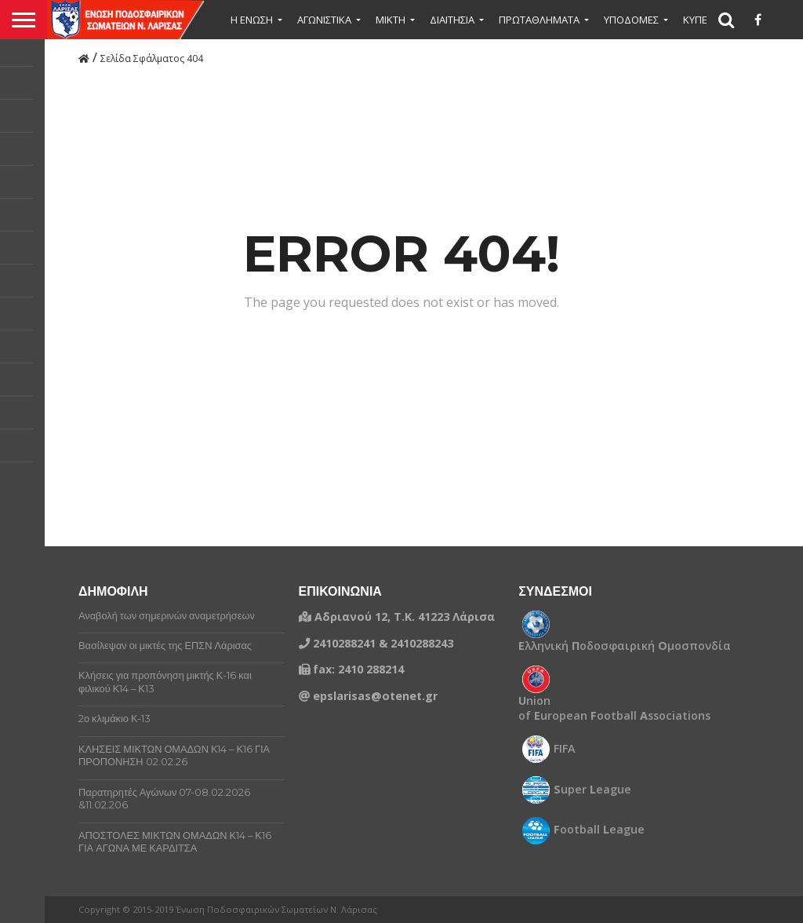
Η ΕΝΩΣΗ (252, 20)
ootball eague (599, 830)
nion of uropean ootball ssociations (614, 708)
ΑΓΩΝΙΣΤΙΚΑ (324, 20)
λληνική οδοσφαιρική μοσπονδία (624, 646)
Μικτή (390, 20)
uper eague (592, 790)
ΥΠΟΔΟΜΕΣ (631, 20)
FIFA (565, 749)
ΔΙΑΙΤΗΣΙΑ (452, 20)
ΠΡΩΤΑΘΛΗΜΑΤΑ (539, 20)
